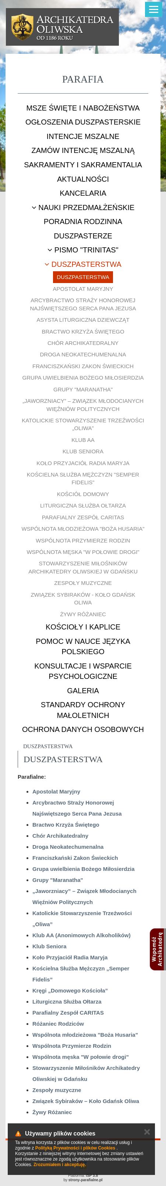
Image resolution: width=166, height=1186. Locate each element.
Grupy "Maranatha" (83, 389)
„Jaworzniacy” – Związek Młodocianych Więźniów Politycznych (83, 405)
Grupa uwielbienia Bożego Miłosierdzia (83, 377)
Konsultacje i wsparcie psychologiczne (82, 671)
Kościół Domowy (83, 494)
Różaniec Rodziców (58, 1024)
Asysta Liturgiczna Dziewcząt (82, 320)
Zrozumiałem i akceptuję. (59, 1164)
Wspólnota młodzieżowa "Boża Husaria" (82, 529)
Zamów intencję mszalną (82, 150)
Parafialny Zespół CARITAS (83, 517)
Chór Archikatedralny (83, 343)
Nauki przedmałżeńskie (83, 207)
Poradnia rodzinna (83, 221)
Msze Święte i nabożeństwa (82, 108)
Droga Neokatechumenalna (83, 354)
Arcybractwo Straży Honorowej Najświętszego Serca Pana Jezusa (83, 304)
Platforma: (83, 1175)
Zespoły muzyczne (83, 583)
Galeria (83, 691)
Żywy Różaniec (83, 614)
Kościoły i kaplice (83, 627)
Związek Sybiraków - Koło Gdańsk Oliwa (83, 599)
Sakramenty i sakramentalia (83, 165)
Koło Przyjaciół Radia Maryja (82, 463)
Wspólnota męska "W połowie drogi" (83, 552)
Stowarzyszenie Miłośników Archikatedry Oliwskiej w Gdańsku (83, 567)
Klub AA (83, 440)
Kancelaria (83, 193)
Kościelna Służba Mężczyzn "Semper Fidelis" (83, 478)
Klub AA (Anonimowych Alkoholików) (81, 935)
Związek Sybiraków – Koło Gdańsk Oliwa (85, 1101)
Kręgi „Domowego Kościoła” (70, 990)
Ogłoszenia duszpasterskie (83, 122)
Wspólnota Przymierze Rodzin (83, 540)
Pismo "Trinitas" (82, 250)
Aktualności (83, 179)
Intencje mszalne (83, 136)
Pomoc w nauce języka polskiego (83, 646)
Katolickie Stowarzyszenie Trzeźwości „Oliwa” (83, 424)
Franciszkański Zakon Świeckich (83, 366)
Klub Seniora (83, 451)
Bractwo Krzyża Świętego (83, 331)
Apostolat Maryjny (83, 289)
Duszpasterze (83, 236)
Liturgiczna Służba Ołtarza (83, 505)
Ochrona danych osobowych (83, 729)
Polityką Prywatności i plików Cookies (75, 1148)
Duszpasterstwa (83, 264)
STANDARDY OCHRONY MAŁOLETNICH (83, 710)
